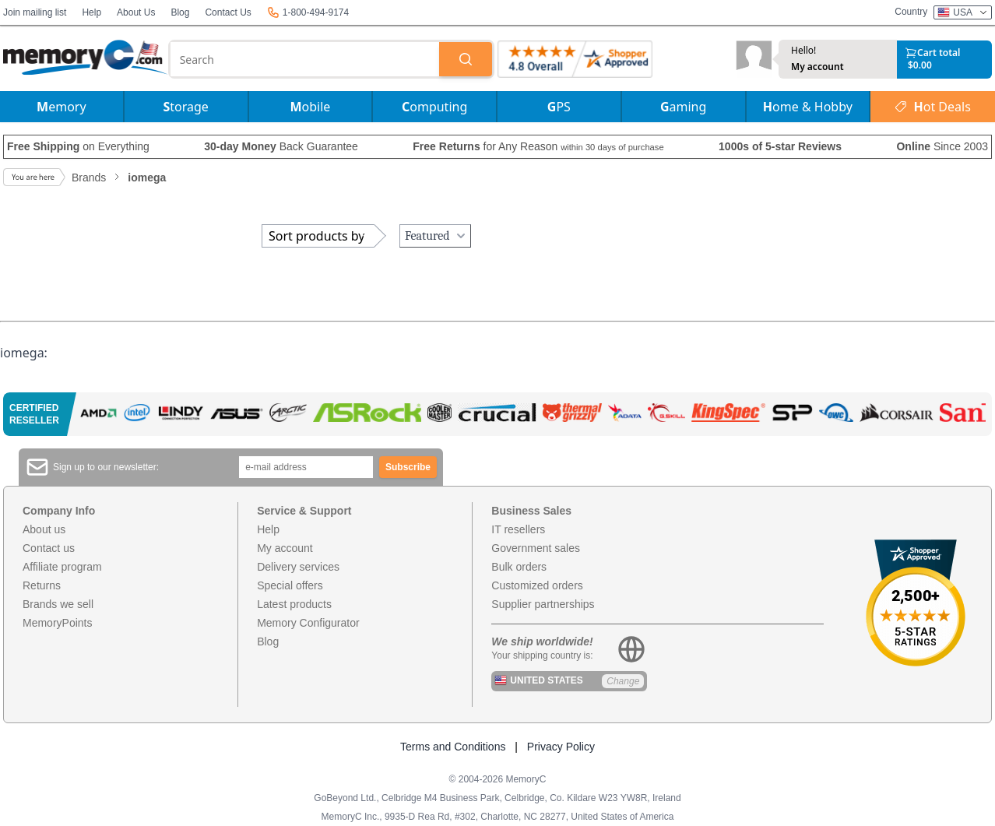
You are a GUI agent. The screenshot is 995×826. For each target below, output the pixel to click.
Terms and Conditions (452, 746)
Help (91, 12)
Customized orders (537, 585)
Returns (42, 585)
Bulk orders (519, 567)
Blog (180, 12)
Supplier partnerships (542, 604)
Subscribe (408, 467)
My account (817, 67)
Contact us (49, 548)
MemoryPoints (57, 623)
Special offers (290, 585)
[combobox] (305, 59)
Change (622, 681)
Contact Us (228, 12)
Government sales (535, 548)
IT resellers (518, 529)
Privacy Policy (561, 746)
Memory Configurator (308, 623)
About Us (136, 12)
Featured (437, 236)
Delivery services (298, 567)
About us (44, 529)
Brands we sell (58, 604)
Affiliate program (62, 567)
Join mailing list (34, 12)
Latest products (294, 604)
